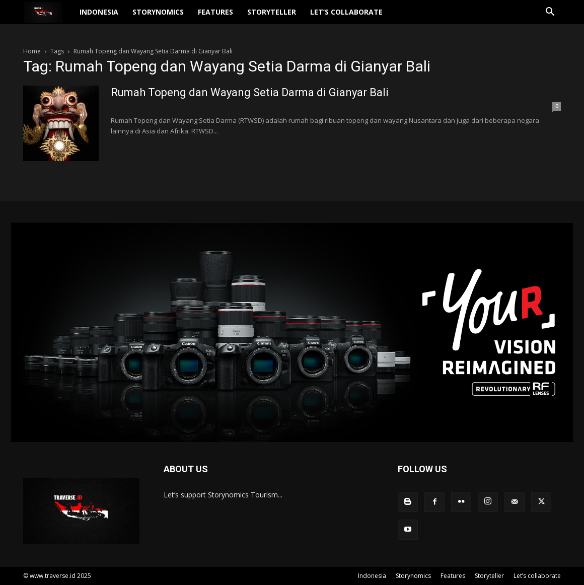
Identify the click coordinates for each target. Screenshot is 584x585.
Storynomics (176, 18)
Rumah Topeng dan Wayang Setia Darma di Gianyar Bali (250, 92)
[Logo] (57, 18)
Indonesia (117, 18)
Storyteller (290, 18)
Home (32, 51)
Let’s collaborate (365, 18)
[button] (549, 19)
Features (234, 18)
